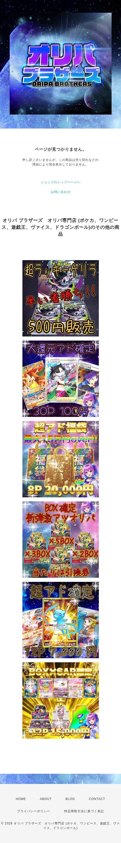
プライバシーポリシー (33, 811)
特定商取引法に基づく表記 (84, 811)
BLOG (70, 799)
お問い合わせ (61, 192)
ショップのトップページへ (60, 182)
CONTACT (97, 799)
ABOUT (45, 799)
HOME (21, 799)
